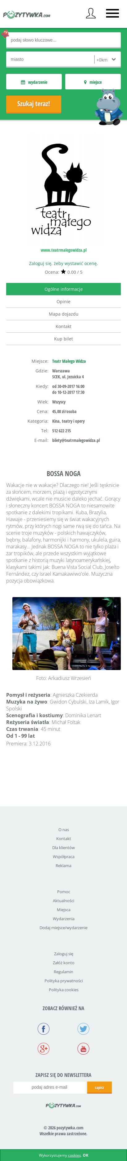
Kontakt (63, 326)
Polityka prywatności (63, 980)
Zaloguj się (63, 953)
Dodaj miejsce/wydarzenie (63, 927)
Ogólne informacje (63, 289)
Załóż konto (63, 962)
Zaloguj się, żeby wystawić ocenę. (63, 263)
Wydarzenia (63, 918)
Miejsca (63, 909)
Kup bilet (63, 339)
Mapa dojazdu (63, 314)
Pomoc (63, 891)
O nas (63, 829)
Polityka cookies (63, 989)
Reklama (63, 865)
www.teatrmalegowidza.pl (64, 250)
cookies (74, 1155)
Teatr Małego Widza (69, 361)
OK (85, 1155)
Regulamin (63, 971)
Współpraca (63, 856)
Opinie (63, 301)
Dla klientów (63, 847)
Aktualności (63, 900)
